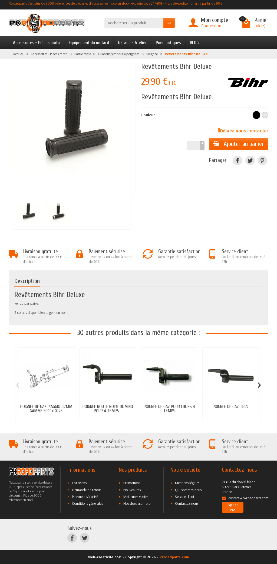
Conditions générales (87, 503)
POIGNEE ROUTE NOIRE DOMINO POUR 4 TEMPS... (108, 409)
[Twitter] (250, 160)
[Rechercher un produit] (133, 23)
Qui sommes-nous (188, 489)
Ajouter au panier (238, 144)
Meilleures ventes (135, 496)
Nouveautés (132, 489)
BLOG (194, 42)
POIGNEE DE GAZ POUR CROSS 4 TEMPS (169, 409)
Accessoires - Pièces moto (36, 42)
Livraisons (79, 482)
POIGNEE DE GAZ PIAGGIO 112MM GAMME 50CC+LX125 (46, 409)
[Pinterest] (262, 160)
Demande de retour (86, 489)
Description (27, 281)
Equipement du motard (89, 42)
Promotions (131, 482)
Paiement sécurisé (85, 496)
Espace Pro (232, 507)
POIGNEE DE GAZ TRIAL (231, 406)
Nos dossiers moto (136, 503)
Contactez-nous (186, 503)
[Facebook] (237, 160)
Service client (184, 496)
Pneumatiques (168, 42)
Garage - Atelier (132, 42)
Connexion (211, 25)
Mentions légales (187, 482)
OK (169, 22)
